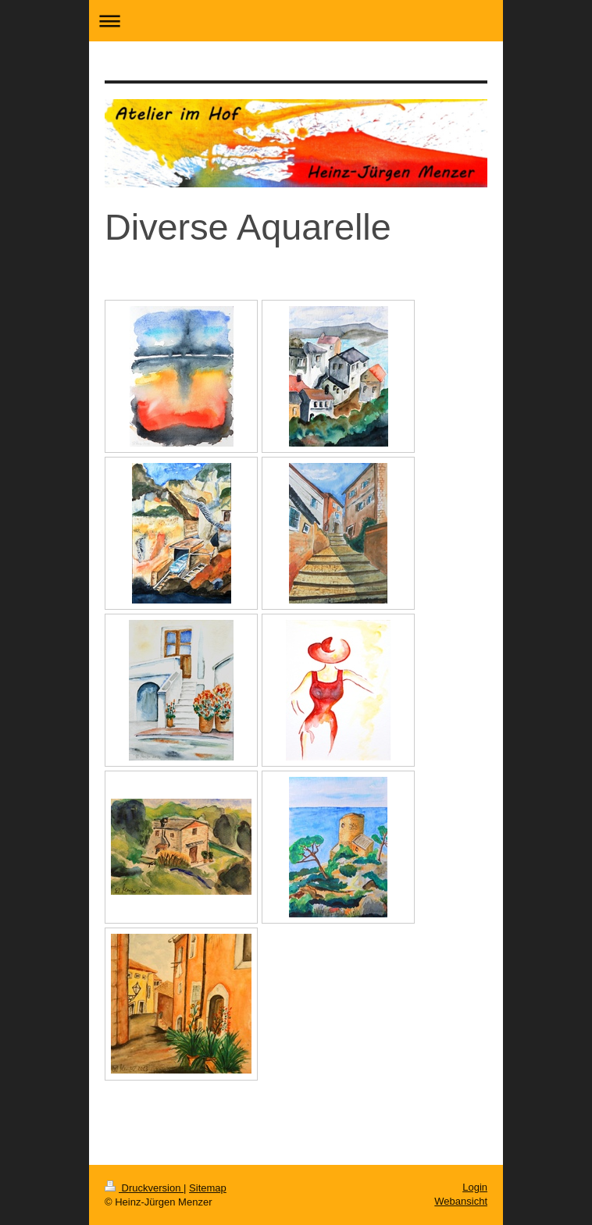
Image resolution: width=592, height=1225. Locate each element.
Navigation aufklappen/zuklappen (296, 20)
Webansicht (460, 1201)
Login (474, 1187)
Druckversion (144, 1188)
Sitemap (207, 1188)
